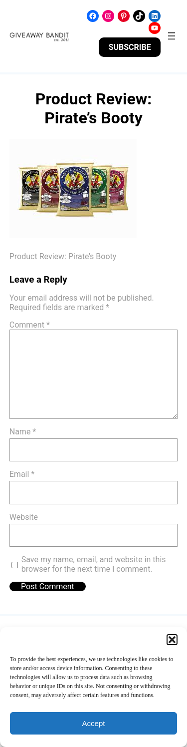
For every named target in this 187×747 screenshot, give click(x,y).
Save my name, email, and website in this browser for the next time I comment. (93, 564)
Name (22, 431)
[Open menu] (172, 36)
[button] (172, 640)
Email (21, 474)
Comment (29, 325)
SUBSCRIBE (130, 47)
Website (23, 517)
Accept (93, 723)
